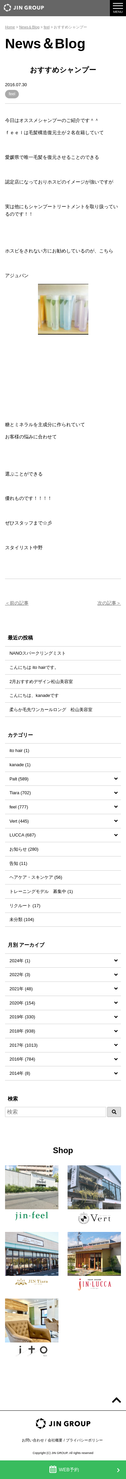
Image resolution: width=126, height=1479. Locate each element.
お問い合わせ (33, 1440)
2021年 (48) (21, 988)
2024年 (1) (19, 960)
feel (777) (18, 806)
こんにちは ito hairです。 (34, 667)
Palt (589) (19, 778)
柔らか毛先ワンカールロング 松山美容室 (50, 709)
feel (12, 94)
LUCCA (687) (22, 835)
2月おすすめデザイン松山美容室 (41, 681)
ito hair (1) (19, 750)
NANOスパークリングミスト (37, 653)
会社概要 (55, 1440)
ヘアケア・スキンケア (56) (35, 877)
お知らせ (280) (23, 849)
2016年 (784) (22, 1059)
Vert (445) (19, 821)
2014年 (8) (19, 1073)
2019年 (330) (22, 1016)
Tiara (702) (20, 792)
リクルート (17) (24, 905)
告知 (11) (18, 863)
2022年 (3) (19, 974)
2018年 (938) (22, 1031)
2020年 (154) (22, 1002)
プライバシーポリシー (84, 1440)
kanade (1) (20, 764)
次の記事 (106, 603)
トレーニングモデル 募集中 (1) (41, 891)
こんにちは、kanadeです (34, 695)
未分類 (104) (21, 919)
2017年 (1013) (23, 1045)
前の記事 (19, 603)
